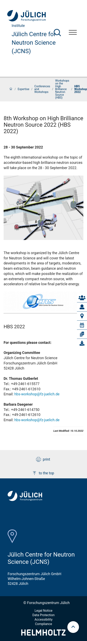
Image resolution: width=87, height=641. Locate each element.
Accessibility (43, 619)
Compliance (43, 624)
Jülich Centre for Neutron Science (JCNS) (34, 43)
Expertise (23, 89)
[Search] (57, 32)
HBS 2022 (14, 326)
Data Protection (43, 615)
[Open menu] (73, 33)
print (43, 459)
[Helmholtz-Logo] (43, 634)
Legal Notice (43, 611)
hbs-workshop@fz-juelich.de (37, 394)
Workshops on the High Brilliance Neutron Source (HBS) (62, 89)
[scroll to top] (73, 627)
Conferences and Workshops (42, 89)
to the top (43, 473)
